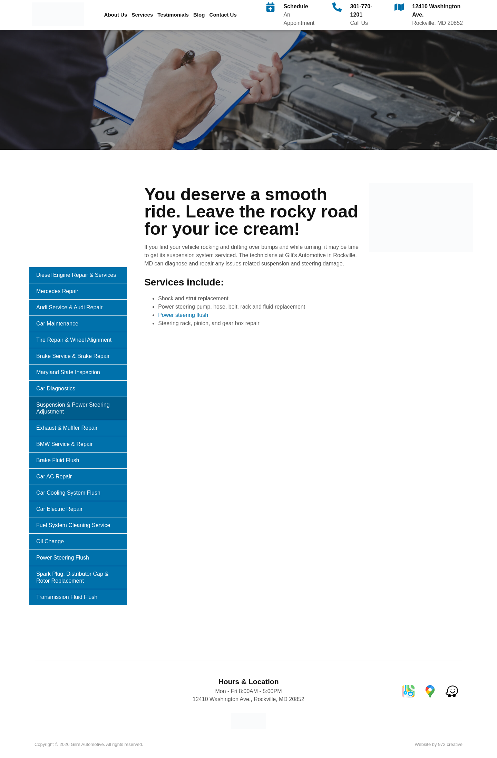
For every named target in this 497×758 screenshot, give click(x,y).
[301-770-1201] (337, 7)
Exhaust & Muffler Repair (67, 428)
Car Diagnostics (55, 388)
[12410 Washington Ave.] (399, 7)
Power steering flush (183, 315)
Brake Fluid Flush (57, 460)
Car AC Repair (54, 476)
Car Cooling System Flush (68, 493)
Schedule (295, 6)
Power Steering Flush (62, 558)
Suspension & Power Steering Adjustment (73, 408)
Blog (199, 15)
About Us (115, 15)
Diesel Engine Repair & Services (76, 275)
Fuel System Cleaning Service (73, 525)
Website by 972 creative (438, 744)
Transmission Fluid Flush (66, 597)
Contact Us (223, 15)
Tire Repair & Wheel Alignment (73, 340)
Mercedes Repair (57, 291)
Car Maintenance (57, 324)
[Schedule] (270, 7)
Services (142, 15)
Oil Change (50, 541)
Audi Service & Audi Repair (69, 307)
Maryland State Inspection (68, 372)
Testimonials (173, 15)
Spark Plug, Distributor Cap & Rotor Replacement (72, 577)
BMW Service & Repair (64, 444)
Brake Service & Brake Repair (73, 356)
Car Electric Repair (59, 509)
